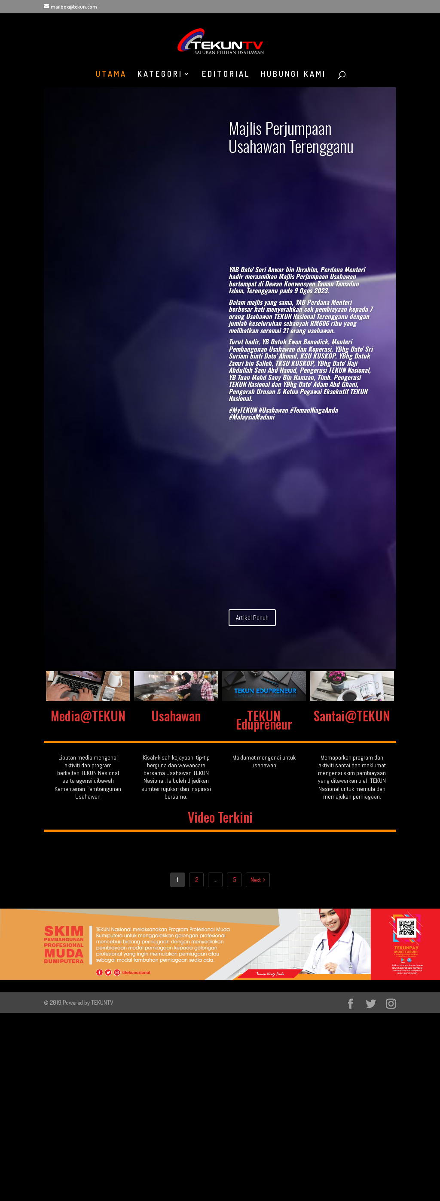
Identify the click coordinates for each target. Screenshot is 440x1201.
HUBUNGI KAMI (293, 75)
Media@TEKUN (88, 715)
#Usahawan (273, 409)
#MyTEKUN (243, 409)
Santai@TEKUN (352, 715)
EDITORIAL (226, 75)
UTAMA (111, 75)
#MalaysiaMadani (251, 416)
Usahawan (176, 715)
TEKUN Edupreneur (264, 719)
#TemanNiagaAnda (314, 409)
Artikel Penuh (252, 618)
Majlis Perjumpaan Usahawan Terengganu (291, 137)
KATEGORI (160, 75)
